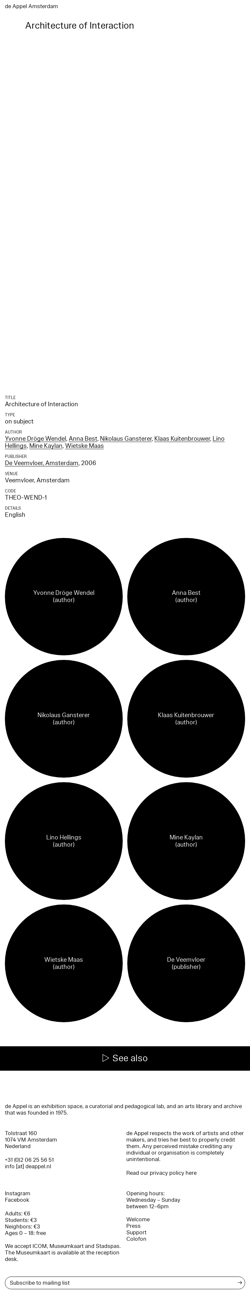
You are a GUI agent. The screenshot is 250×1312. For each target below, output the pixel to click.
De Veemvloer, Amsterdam (41, 463)
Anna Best (83, 439)
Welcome (138, 1219)
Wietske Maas (84, 446)
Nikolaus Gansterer (126, 439)
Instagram (17, 1193)
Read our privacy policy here (161, 1173)
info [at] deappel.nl (28, 1166)
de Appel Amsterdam (31, 6)
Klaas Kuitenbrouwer (182, 439)
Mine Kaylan (45, 446)
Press (133, 1226)
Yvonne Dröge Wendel (35, 439)
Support (136, 1232)
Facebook (17, 1200)
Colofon (136, 1239)
